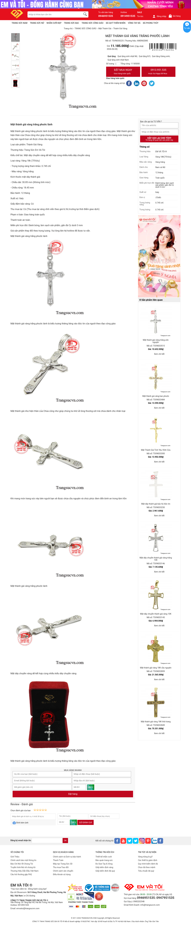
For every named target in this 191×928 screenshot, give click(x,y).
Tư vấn (187, 28)
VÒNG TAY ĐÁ (134, 23)
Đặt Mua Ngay (123, 71)
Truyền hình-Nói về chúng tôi (22, 867)
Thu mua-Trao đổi (61, 867)
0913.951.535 (158, 71)
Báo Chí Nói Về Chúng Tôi (21, 864)
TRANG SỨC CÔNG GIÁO (92, 23)
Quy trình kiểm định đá (148, 864)
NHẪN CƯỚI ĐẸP (54, 23)
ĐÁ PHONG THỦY (150, 23)
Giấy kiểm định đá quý (105, 871)
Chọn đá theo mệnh (146, 867)
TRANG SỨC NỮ (37, 23)
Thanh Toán (58, 860)
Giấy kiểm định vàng (104, 867)
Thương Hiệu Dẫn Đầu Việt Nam (24, 871)
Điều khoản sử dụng (62, 874)
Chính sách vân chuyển (63, 871)
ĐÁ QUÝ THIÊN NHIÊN (115, 23)
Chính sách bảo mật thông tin (23, 860)
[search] (85, 14)
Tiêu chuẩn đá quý (146, 871)
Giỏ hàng (174, 16)
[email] (47, 840)
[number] (117, 63)
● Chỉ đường (29, 896)
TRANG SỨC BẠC (71, 23)
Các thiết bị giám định (147, 860)
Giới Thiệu (14, 857)
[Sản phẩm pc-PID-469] (159, 256)
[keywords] (53, 14)
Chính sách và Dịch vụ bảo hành (67, 857)
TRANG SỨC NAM (19, 23)
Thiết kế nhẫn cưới (104, 857)
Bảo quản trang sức (104, 860)
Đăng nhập (159, 16)
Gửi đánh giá (85, 822)
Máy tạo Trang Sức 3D (62, 864)
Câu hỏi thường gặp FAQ (21, 874)
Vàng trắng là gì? (145, 857)
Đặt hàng (72, 794)
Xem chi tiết (159, 354)
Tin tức (140, 16)
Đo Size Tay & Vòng (104, 864)
